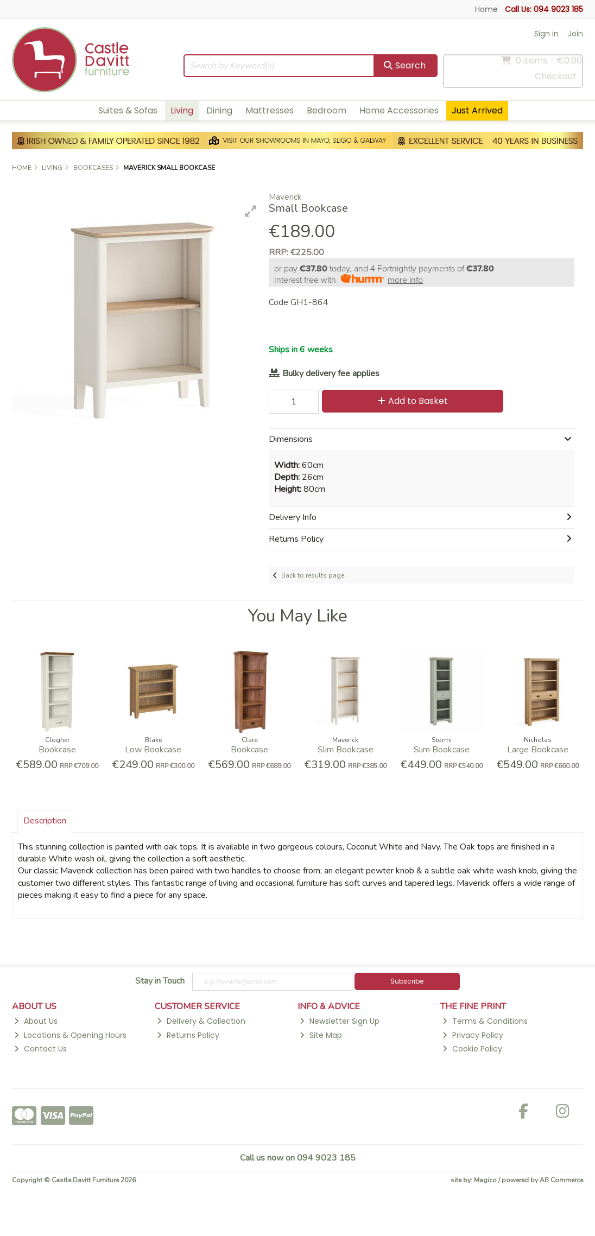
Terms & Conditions (484, 1021)
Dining (219, 110)
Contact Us (40, 1048)
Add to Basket (413, 401)
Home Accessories (399, 110)
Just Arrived (477, 110)
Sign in (546, 33)
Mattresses (269, 110)
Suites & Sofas (127, 110)
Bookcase (57, 750)
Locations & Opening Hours (70, 1035)
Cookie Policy (472, 1048)
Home (486, 9)
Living (181, 110)
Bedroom (326, 110)
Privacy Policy (472, 1035)
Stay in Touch (160, 981)
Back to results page (312, 575)
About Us (35, 1021)
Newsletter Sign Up (339, 1021)
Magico (485, 1180)
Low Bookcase (153, 750)
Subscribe (406, 981)
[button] (250, 211)
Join (575, 33)
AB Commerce (561, 1180)
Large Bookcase (537, 750)
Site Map (320, 1035)
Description (44, 821)
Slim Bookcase (346, 750)
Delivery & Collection (201, 1021)
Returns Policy (188, 1035)
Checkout (556, 76)
